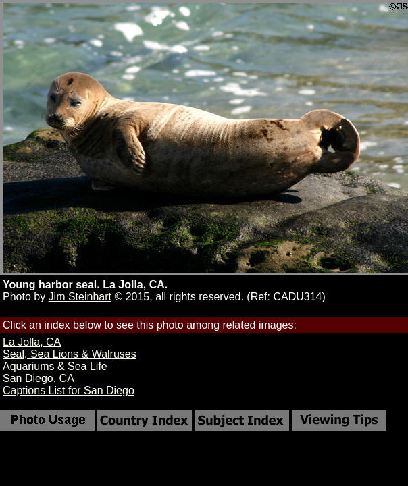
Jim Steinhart (80, 296)
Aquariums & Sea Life (55, 366)
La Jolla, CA (32, 342)
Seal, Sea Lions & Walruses (69, 354)
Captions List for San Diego (68, 390)
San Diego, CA (38, 378)
